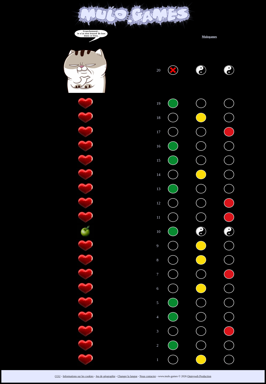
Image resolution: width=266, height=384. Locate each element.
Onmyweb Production (199, 376)
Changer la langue (127, 376)
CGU (58, 376)
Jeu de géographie (105, 376)
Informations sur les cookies (78, 376)
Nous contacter (148, 376)
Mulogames (209, 36)
